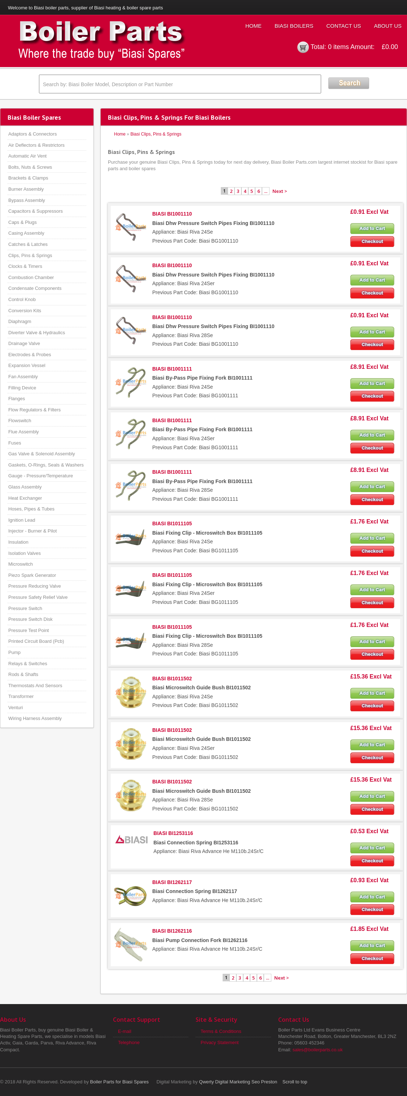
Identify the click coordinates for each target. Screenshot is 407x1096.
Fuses (14, 443)
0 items (338, 46)
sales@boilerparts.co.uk (318, 1049)
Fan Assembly (23, 376)
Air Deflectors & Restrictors (36, 145)
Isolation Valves (24, 553)
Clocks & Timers (25, 266)
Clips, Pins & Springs (30, 255)
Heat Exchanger (25, 498)
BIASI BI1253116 (173, 833)
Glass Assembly (24, 487)
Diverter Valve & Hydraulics (36, 332)
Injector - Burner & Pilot (32, 531)
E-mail (124, 1031)
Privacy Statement (220, 1042)
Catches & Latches (28, 244)
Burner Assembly (26, 189)
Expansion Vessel (26, 365)
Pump (14, 652)
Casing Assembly (26, 233)
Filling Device (22, 387)
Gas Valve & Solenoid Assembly (41, 453)
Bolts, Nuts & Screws (30, 167)
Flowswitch (19, 420)
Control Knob (22, 299)
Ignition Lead (21, 520)
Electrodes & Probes (29, 354)
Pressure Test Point (28, 630)
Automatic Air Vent (27, 156)
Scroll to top (295, 1081)
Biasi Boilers (294, 26)
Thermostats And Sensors (35, 685)
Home (253, 26)
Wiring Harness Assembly (35, 718)
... (265, 191)
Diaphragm (19, 321)
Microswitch (20, 564)
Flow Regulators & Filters (34, 409)
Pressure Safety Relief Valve (38, 597)
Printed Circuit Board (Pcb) (36, 641)
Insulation (18, 542)
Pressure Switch (25, 608)
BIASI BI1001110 (172, 214)
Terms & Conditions (221, 1031)
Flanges (16, 398)
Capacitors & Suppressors (35, 211)
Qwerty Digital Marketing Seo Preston (238, 1081)
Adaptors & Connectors (32, 134)
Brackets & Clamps (28, 178)
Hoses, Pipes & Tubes (31, 509)
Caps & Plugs (22, 222)
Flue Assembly (23, 431)
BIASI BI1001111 (172, 369)
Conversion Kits (24, 310)
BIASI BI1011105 (172, 523)
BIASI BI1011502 (172, 678)
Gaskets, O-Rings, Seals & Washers (46, 465)
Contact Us (343, 26)
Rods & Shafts (23, 674)
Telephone (129, 1042)
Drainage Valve (24, 343)
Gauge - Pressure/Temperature (40, 475)
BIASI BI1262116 (172, 931)
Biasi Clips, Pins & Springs (155, 134)
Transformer (21, 696)
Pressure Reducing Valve (34, 586)
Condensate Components (34, 288)
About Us (388, 26)
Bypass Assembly (26, 200)
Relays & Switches (27, 663)
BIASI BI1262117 (172, 882)
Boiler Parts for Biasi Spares (119, 1081)
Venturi (15, 707)
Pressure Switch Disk (30, 619)
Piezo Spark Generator (32, 575)
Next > (279, 191)
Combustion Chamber (31, 277)
